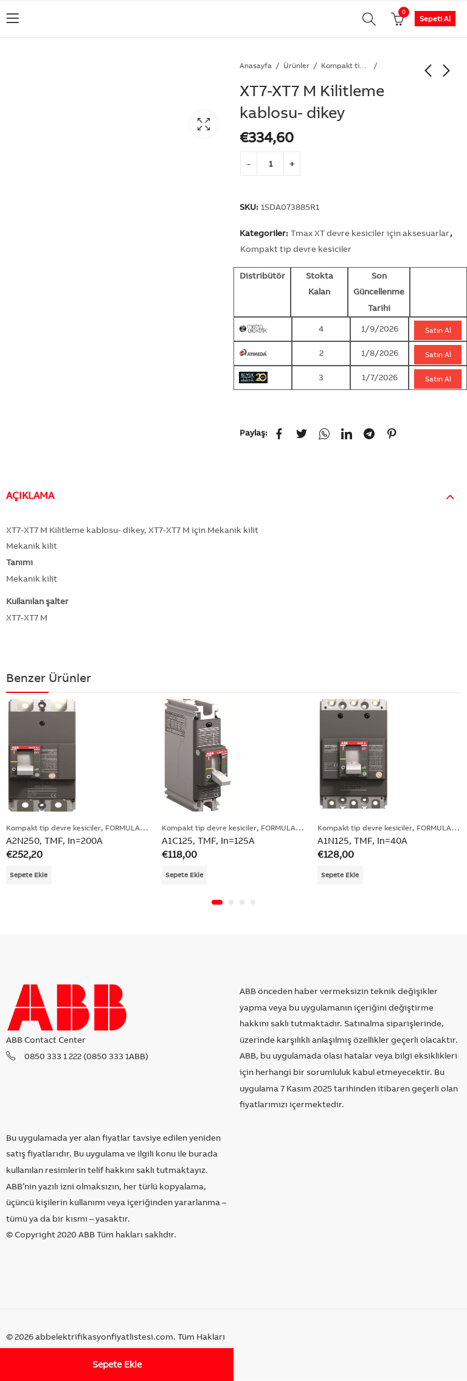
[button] (217, 902)
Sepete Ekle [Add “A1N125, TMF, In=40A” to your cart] (341, 875)
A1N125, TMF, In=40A (362, 840)
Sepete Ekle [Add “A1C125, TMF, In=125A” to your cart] (185, 875)
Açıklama (30, 495)
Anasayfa (256, 65)
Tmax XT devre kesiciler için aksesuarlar (370, 233)
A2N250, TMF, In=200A (54, 840)
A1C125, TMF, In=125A (208, 840)
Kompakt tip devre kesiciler (345, 65)
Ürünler (296, 65)
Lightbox (204, 124)
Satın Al (438, 330)
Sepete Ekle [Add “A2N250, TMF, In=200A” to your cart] (30, 875)
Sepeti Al (435, 18)
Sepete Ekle (117, 1364)
